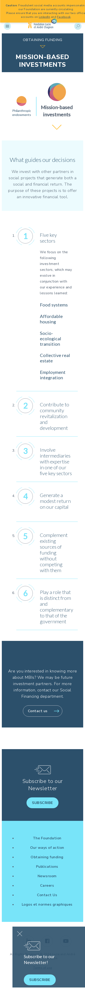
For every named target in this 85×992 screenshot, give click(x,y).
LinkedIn (44, 17)
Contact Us (47, 895)
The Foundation (47, 838)
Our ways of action (47, 847)
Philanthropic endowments (21, 113)
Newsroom (47, 876)
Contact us (38, 711)
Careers (47, 885)
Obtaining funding (47, 857)
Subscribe (42, 802)
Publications (47, 866)
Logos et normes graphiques (47, 904)
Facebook (64, 17)
